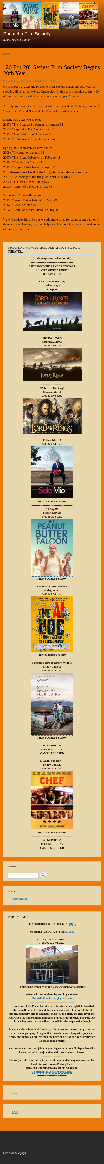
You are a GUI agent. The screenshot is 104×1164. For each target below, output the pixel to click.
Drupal (22, 1152)
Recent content (19, 898)
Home (7, 54)
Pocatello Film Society (26, 33)
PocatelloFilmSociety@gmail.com (52, 998)
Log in (14, 1111)
